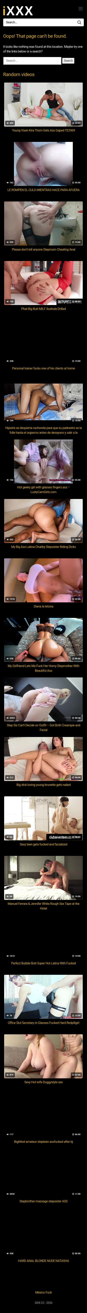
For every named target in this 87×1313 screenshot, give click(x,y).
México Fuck (43, 1292)
